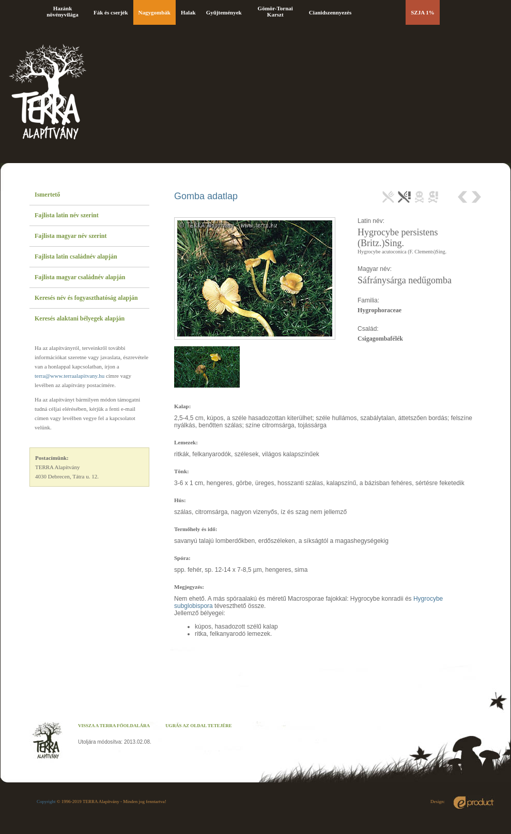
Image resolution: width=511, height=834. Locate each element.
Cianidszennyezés (330, 12)
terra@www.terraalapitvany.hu (69, 376)
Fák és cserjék (111, 12)
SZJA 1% (423, 12)
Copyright (46, 801)
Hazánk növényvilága (63, 11)
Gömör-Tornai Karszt (275, 11)
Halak (188, 12)
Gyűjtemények (224, 12)
